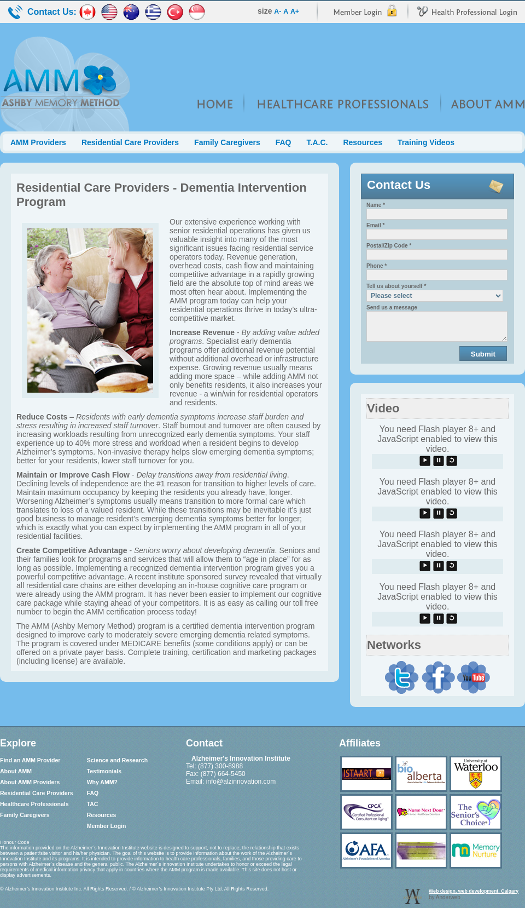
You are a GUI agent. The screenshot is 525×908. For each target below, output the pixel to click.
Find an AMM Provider (30, 760)
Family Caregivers (227, 142)
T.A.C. (317, 142)
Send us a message (391, 307)
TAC (92, 804)
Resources (362, 142)
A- (277, 11)
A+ (294, 11)
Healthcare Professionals (34, 804)
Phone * (376, 266)
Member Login (106, 826)
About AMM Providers (30, 782)
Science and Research (117, 760)
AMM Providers (38, 142)
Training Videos (426, 142)
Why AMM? (102, 782)
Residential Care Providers (130, 142)
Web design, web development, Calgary (473, 891)
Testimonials (104, 771)
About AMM (16, 771)
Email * (375, 225)
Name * (375, 205)
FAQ (283, 142)
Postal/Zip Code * (388, 246)
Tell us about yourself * (396, 286)
